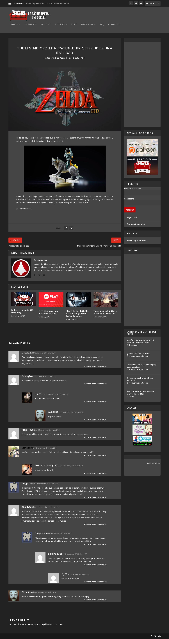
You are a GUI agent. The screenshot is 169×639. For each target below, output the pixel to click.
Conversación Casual (138, 356)
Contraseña (129, 198)
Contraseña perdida (136, 224)
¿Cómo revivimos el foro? (138, 353)
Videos (14, 24)
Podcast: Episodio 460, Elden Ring (22, 311)
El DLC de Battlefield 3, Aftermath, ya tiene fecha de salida (77, 313)
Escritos (29, 24)
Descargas (87, 24)
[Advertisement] (142, 84)
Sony (131, 396)
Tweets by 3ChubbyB (136, 240)
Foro (74, 24)
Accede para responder (95, 366)
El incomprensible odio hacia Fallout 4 (140, 379)
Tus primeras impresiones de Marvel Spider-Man (140, 392)
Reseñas (133, 345)
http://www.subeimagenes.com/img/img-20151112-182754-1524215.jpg (55, 596)
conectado (33, 624)
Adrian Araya (59, 58)
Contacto (114, 24)
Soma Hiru (27, 447)
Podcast (46, 24)
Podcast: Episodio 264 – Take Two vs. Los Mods (46, 3)
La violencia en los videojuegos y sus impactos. (142, 365)
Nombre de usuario (132, 188)
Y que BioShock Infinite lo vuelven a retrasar (105, 312)
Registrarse (132, 217)
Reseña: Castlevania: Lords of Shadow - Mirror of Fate (140, 341)
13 (83, 58)
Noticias (60, 24)
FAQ (102, 24)
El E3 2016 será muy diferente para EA (48, 312)
